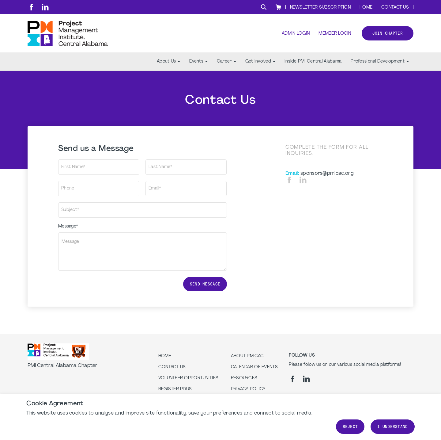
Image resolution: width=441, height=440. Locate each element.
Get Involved (260, 61)
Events (198, 61)
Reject (350, 426)
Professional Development (380, 61)
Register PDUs (175, 389)
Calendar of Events (254, 367)
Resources (244, 378)
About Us (168, 61)
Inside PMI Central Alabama (313, 61)
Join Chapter (387, 33)
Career (226, 61)
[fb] (31, 7)
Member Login (334, 34)
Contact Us (395, 7)
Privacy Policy (248, 389)
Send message (205, 284)
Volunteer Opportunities (188, 378)
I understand (392, 426)
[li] (45, 7)
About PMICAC (247, 356)
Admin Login (296, 34)
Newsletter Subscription (320, 7)
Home (366, 7)
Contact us (172, 367)
